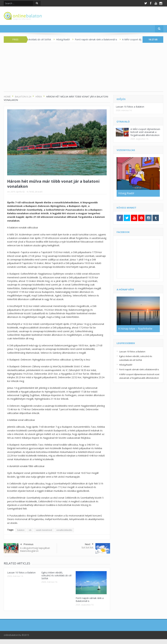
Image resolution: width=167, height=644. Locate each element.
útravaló (39, 191)
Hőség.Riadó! (65, 39)
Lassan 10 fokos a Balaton (21, 572)
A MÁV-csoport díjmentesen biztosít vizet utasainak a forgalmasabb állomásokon (145, 132)
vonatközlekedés (64, 530)
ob (30, 530)
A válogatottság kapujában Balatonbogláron (35, 549)
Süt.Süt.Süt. (88, 547)
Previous (26, 544)
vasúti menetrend (44, 530)
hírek (31, 191)
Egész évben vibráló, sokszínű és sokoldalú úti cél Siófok (56, 575)
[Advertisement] (83, 69)
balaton (20, 530)
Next (89, 544)
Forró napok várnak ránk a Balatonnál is (98, 39)
